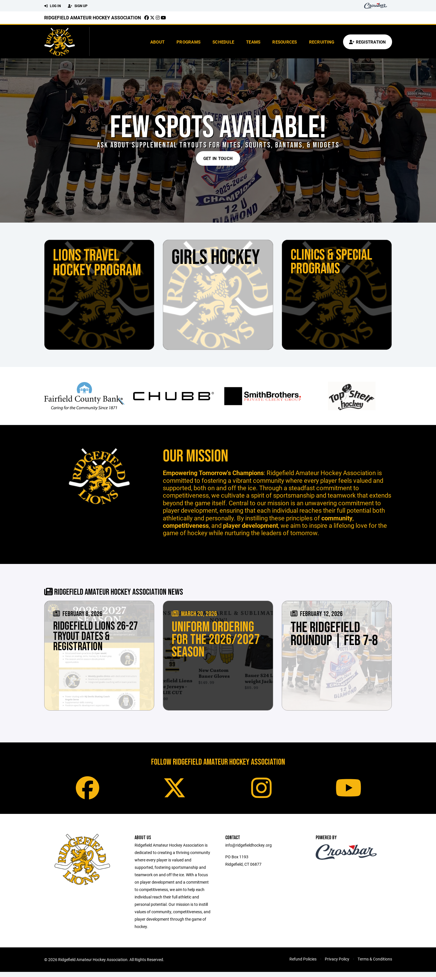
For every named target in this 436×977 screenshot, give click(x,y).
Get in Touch (218, 158)
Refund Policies (303, 964)
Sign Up (78, 6)
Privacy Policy (337, 964)
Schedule (223, 42)
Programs (188, 42)
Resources (284, 42)
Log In (52, 6)
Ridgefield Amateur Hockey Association (92, 17)
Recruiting (321, 42)
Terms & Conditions (375, 964)
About (157, 42)
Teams (253, 42)
